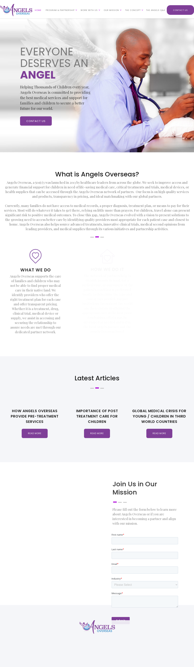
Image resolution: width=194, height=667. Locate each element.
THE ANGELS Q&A (155, 10)
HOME (38, 10)
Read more (34, 433)
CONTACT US (180, 10)
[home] (16, 10)
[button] (60, 10)
